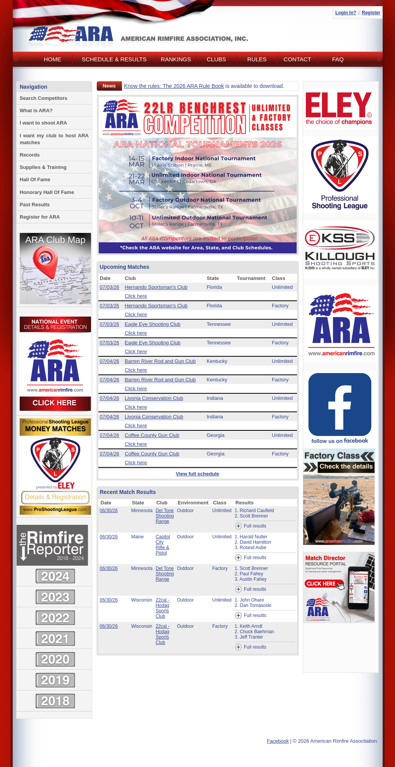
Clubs (216, 59)
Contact (297, 59)
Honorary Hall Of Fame (47, 192)
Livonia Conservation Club (154, 398)
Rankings (176, 59)
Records (30, 155)
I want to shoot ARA (43, 123)
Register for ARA (40, 217)
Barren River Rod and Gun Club (160, 361)
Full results (250, 526)
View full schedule (197, 474)
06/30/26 (109, 510)
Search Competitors (44, 98)
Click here (136, 296)
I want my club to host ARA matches (54, 139)
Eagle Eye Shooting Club (153, 324)
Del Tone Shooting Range (164, 516)
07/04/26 (110, 361)
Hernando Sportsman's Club (156, 287)
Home (52, 59)
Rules (257, 59)
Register (371, 12)
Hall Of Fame (35, 179)
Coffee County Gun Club (152, 435)
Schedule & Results (114, 59)
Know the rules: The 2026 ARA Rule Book (174, 86)
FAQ (338, 59)
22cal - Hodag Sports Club (162, 608)
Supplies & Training (43, 167)
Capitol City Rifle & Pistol (162, 545)
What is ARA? (36, 110)
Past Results (35, 204)
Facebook (278, 741)
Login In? (345, 12)
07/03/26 (110, 287)
